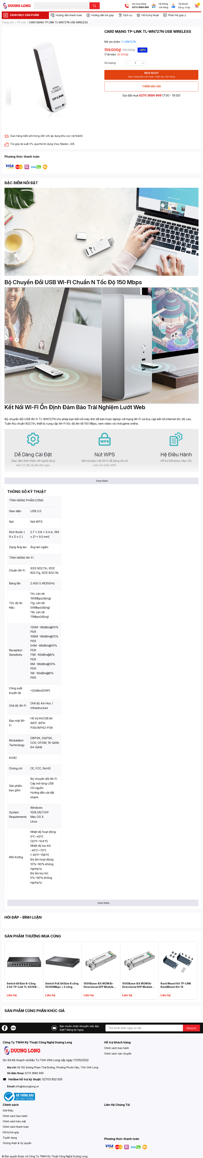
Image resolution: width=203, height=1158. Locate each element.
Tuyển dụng (10, 1137)
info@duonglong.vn (27, 1086)
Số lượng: (110, 62)
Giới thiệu (8, 1110)
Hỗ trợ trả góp (11, 1132)
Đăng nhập (184, 7)
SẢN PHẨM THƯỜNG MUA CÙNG (32, 936)
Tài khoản (183, 4)
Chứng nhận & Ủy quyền (17, 1143)
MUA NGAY (151, 74)
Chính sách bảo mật (14, 1121)
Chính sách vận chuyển (117, 1053)
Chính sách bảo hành (116, 1048)
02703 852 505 (52, 1079)
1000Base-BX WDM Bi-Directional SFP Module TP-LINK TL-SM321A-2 (99, 987)
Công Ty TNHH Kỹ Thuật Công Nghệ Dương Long (58, 1156)
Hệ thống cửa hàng (163, 6)
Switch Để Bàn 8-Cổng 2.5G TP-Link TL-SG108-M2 (22, 987)
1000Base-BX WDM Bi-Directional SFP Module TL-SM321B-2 (137, 987)
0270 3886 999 (140, 7)
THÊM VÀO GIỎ (151, 86)
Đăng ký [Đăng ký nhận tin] (191, 1028)
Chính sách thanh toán (16, 1126)
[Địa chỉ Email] (152, 1028)
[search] (94, 5)
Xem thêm (102, 480)
